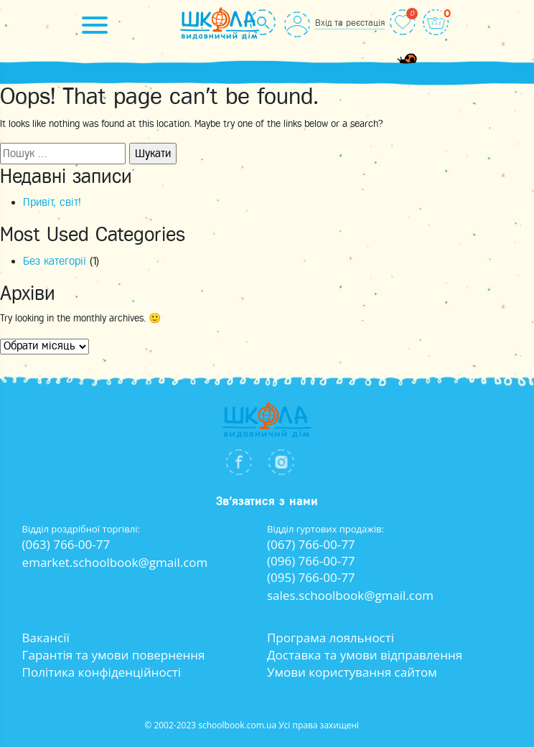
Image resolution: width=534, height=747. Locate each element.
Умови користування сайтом (352, 672)
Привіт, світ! (52, 202)
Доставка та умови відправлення (364, 655)
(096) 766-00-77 (311, 561)
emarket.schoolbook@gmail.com (115, 562)
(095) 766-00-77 (311, 577)
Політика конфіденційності (102, 672)
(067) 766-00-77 (311, 544)
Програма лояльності (330, 637)
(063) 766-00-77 (66, 544)
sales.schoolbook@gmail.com (350, 595)
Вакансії (46, 637)
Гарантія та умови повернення (113, 655)
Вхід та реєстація (350, 22)
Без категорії (54, 261)
